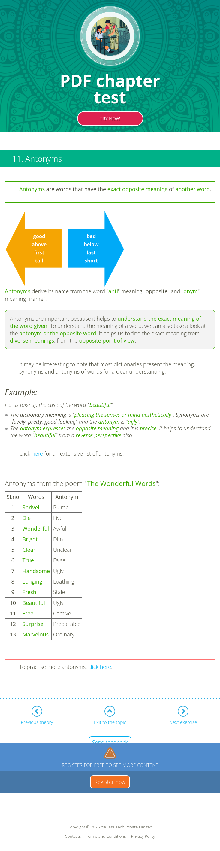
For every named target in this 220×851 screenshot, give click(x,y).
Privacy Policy (143, 836)
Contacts (73, 836)
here (37, 453)
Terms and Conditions (106, 836)
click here (99, 666)
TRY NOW (110, 118)
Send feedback (110, 742)
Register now (109, 781)
